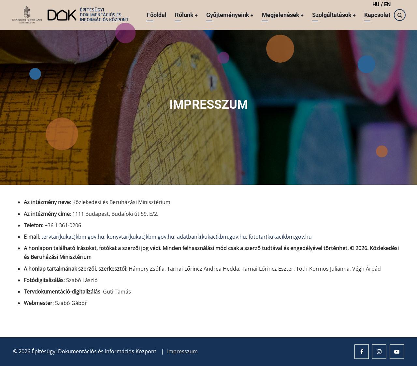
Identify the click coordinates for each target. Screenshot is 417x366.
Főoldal (155, 14)
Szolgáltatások (334, 14)
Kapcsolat (377, 14)
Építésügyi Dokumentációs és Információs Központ (104, 15)
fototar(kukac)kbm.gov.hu (280, 236)
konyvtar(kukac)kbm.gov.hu (140, 236)
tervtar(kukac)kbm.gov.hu (72, 236)
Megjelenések (282, 14)
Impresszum (182, 351)
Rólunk (185, 14)
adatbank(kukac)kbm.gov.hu (211, 236)
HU (376, 4)
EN (387, 4)
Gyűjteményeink (229, 14)
